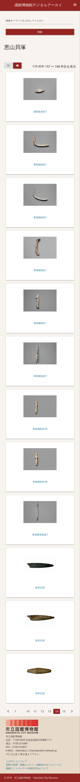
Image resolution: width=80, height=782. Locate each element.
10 (28, 711)
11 (35, 711)
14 (56, 711)
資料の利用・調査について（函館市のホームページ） (34, 764)
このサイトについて (16, 761)
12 (42, 711)
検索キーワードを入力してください (25, 20)
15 (64, 711)
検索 (40, 32)
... (21, 711)
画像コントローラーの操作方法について (27, 768)
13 (49, 711)
